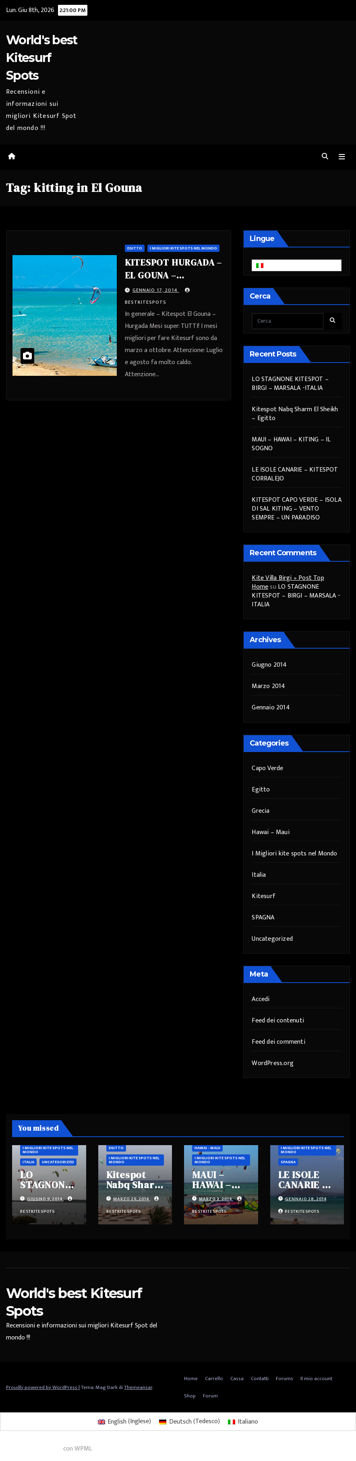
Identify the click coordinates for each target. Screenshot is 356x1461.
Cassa (237, 1378)
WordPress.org (273, 1063)
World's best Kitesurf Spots (41, 58)
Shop (190, 1396)
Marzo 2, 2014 (216, 1199)
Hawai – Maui (270, 832)
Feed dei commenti (278, 1042)
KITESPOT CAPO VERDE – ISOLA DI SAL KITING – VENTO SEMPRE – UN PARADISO (296, 509)
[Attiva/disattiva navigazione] (342, 157)
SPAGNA (263, 917)
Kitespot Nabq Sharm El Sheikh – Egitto (295, 414)
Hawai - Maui (207, 1148)
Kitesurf (263, 896)
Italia (259, 875)
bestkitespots (298, 1212)
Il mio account (316, 1378)
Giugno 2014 (269, 665)
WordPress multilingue (31, 1449)
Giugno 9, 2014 (45, 1199)
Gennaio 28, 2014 (306, 1199)
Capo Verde (267, 768)
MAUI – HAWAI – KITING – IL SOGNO (291, 444)
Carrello (214, 1378)
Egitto (134, 248)
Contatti (260, 1378)
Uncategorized (272, 938)
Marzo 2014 (268, 686)
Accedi (260, 999)
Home (191, 1378)
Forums (284, 1378)
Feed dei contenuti (278, 1021)
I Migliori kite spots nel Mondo (183, 248)
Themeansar (138, 1387)
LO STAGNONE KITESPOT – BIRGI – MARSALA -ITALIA (290, 384)
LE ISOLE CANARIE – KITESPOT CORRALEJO (294, 474)
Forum (210, 1396)
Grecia (260, 811)
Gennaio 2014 (271, 708)
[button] (325, 157)
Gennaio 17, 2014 (155, 290)
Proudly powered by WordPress (42, 1387)
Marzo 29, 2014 (131, 1199)
